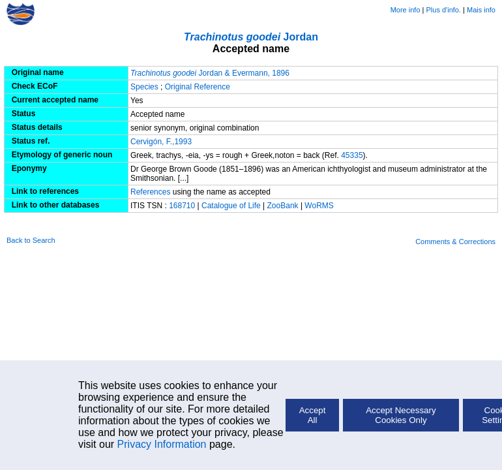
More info (406, 10)
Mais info (481, 10)
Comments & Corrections (455, 241)
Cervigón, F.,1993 (161, 141)
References (150, 191)
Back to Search (31, 240)
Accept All (312, 415)
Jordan (251, 36)
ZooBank (284, 205)
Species (144, 86)
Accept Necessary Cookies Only (401, 415)
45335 (351, 155)
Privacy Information (162, 444)
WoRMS (318, 205)
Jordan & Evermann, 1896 (209, 73)
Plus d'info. (443, 10)
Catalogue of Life (232, 205)
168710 (182, 205)
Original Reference (197, 86)
